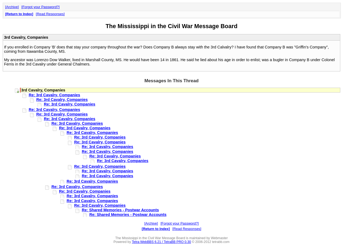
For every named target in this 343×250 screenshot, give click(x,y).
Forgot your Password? (40, 7)
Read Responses (50, 14)
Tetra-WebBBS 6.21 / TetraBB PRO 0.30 (161, 242)
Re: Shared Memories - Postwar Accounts (120, 210)
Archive (12, 7)
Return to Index (19, 14)
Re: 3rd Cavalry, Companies (54, 95)
